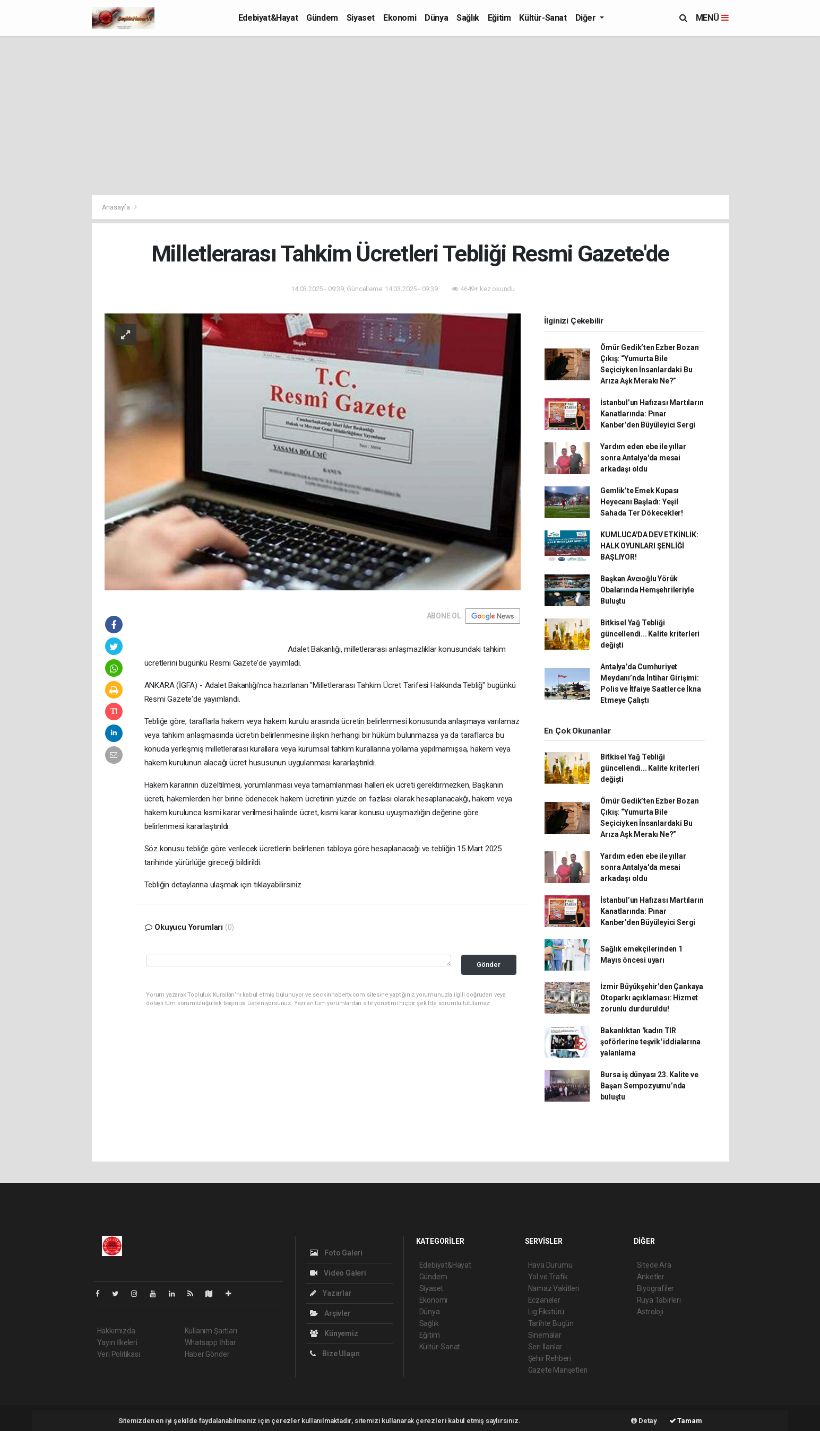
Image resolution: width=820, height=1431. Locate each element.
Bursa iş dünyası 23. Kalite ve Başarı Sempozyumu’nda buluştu (649, 1085)
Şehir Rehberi (550, 1358)
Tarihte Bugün (551, 1323)
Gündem (322, 18)
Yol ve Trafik (548, 1276)
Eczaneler (544, 1300)
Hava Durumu (550, 1265)
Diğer (586, 18)
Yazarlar (331, 1293)
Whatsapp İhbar (210, 1342)
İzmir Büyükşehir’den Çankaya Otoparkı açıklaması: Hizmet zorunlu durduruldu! (651, 997)
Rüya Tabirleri (659, 1300)
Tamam (685, 1421)
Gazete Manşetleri (558, 1370)
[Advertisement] (410, 115)
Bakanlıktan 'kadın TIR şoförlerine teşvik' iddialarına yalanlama (650, 1041)
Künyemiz (334, 1333)
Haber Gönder (207, 1354)
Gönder (488, 964)
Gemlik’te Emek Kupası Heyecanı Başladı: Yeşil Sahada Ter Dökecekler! (641, 501)
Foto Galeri (336, 1253)
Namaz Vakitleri (554, 1288)
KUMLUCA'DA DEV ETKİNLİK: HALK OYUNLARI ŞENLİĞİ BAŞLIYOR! (649, 545)
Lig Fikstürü (546, 1311)
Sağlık (467, 18)
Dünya (436, 18)
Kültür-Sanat (542, 18)
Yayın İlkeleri (117, 1342)
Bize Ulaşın (335, 1353)
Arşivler (330, 1313)
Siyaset (361, 18)
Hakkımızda (116, 1331)
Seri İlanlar (545, 1346)
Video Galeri (338, 1273)
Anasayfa (117, 207)
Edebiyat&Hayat (268, 18)
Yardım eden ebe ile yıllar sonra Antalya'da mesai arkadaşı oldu (643, 457)
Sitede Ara (654, 1265)
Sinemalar (545, 1335)
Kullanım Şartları (211, 1331)
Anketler (650, 1276)
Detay (644, 1421)
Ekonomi (399, 18)
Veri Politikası (118, 1354)
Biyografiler (656, 1288)
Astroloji (650, 1311)
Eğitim (499, 18)
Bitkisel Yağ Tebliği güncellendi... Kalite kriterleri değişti (650, 633)
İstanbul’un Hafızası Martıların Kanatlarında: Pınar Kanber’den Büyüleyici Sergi (651, 413)
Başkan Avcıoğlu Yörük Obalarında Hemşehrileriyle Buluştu (647, 589)
